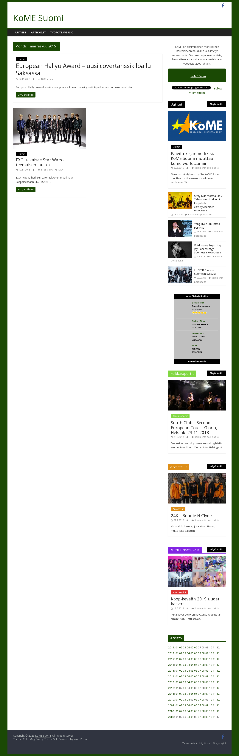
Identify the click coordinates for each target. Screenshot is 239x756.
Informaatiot (179, 592)
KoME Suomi (38, 18)
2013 (171, 682)
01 (177, 647)
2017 (171, 659)
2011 (171, 693)
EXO (60, 169)
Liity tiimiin (204, 743)
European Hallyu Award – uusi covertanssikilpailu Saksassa (83, 69)
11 (214, 653)
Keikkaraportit (180, 416)
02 (180, 647)
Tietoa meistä (189, 743)
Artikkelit (38, 32)
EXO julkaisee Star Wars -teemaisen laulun (40, 162)
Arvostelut (178, 509)
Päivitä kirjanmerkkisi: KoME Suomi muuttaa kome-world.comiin (192, 158)
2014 (171, 676)
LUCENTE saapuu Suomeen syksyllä (205, 272)
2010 (171, 699)
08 (203, 653)
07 (199, 653)
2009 (171, 705)
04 (188, 647)
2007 (171, 717)
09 (206, 653)
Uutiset (21, 32)
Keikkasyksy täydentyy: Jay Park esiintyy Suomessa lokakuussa (208, 248)
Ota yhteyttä (219, 743)
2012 (171, 688)
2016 (171, 665)
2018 (171, 653)
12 (218, 653)
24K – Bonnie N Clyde (191, 515)
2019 (171, 647)
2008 (171, 711)
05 (191, 647)
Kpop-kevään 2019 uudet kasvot (195, 601)
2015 (171, 670)
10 (210, 653)
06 (195, 647)
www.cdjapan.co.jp (197, 361)
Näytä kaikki (216, 104)
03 (184, 647)
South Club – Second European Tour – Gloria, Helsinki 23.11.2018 (194, 427)
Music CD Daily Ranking (197, 296)
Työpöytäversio (61, 32)
